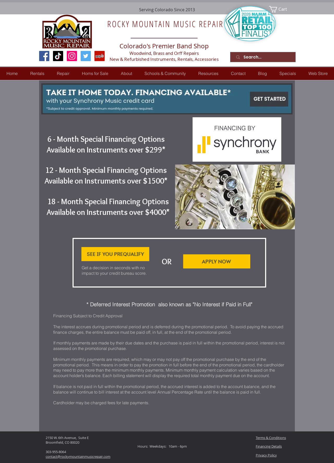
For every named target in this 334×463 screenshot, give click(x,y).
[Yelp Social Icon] (99, 56)
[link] (281, 9)
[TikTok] (58, 56)
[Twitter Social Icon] (86, 56)
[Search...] (263, 57)
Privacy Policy (266, 455)
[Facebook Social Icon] (44, 56)
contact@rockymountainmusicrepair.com (78, 456)
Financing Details (269, 446)
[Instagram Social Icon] (72, 56)
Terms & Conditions (271, 437)
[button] (63, 73)
